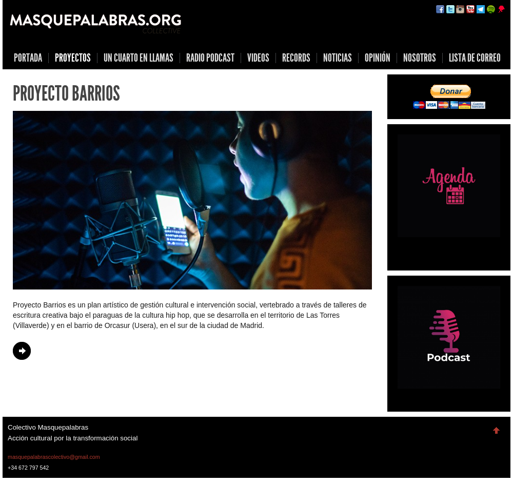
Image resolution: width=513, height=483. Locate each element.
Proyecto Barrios (66, 94)
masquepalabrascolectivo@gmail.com (54, 457)
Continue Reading (22, 351)
